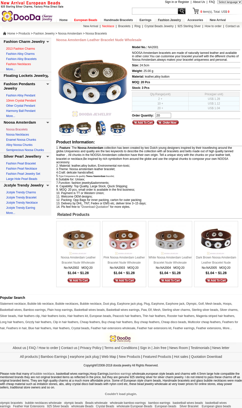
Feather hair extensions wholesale (113, 328)
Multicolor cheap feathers (204, 322)
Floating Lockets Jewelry (25, 75)
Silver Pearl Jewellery (22, 156)
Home (63, 20)
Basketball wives (11, 310)
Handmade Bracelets (118, 20)
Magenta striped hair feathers (215, 316)
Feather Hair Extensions (28, 406)
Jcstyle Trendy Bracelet (21, 197)
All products (29, 357)
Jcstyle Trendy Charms (21, 192)
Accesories (195, 20)
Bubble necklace (90, 303)
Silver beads (8, 316)
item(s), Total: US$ (215, 11)
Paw (144, 310)
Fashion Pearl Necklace (21, 168)
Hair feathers (61, 328)
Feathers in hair (16, 328)
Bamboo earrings (34, 310)
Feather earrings (184, 328)
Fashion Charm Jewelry (24, 41)
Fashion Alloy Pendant (20, 95)
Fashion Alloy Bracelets (21, 59)
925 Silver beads (58, 406)
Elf (150, 310)
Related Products (72, 214)
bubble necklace (44, 373)
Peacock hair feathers (127, 316)
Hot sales (181, 357)
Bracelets (124, 26)
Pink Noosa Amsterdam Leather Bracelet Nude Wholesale (124, 260)
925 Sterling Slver (189, 26)
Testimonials (200, 348)
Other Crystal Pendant (20, 105)
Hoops (227, 303)
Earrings (146, 20)
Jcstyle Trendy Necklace (22, 202)
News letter (220, 348)
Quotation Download (206, 357)
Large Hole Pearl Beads (21, 179)
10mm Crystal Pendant (21, 100)
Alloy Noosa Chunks (19, 145)
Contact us (233, 26)
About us (19, 348)
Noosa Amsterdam (70, 33)
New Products (129, 357)
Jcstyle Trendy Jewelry (24, 185)
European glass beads (216, 406)
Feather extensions (208, 328)
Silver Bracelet (189, 406)
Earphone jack (175, 303)
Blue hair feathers (39, 328)
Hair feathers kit (77, 316)
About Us (199, 2)
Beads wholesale (96, 403)
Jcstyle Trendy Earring (20, 208)
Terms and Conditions (120, 348)
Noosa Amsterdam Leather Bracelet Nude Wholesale (78, 260)
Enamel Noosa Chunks (21, 139)
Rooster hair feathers (181, 316)
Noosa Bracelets (96, 33)
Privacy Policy (90, 348)
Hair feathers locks (53, 316)
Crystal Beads (105, 406)
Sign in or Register (177, 2)
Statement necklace (13, 303)
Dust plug (109, 303)
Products (24, 33)
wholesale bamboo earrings (128, 403)
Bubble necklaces (66, 303)
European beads (100, 316)
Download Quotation (95, 207)
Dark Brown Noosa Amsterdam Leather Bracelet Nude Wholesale (216, 260)
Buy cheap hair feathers (117, 322)
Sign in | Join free (153, 348)
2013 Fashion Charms (20, 48)
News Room (179, 348)
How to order (213, 26)
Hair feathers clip (29, 316)
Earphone (157, 303)
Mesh (156, 310)
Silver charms (229, 310)
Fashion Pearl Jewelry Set (23, 173)
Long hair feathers (12, 322)
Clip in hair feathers (65, 322)
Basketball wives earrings (122, 310)
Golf (201, 303)
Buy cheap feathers (146, 322)
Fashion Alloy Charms (20, 54)
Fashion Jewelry (169, 20)
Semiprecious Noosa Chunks (25, 150)
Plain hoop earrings (59, 310)
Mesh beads (213, 303)
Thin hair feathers (154, 316)
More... (10, 69)
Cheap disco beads (173, 322)
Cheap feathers (90, 322)
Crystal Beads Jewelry (159, 26)
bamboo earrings (120, 373)
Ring (137, 26)
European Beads (85, 20)
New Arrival (218, 20)
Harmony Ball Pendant (20, 111)
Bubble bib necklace (40, 303)
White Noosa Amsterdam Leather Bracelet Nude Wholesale (170, 260)
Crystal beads (80, 328)
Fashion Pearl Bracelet (21, 163)
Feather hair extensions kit (154, 328)
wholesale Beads (82, 406)
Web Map (108, 357)
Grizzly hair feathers (38, 322)
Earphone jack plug (129, 303)
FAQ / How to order (43, 348)
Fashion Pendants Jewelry (19, 86)
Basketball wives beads (89, 310)
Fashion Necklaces (18, 64)
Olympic (191, 303)
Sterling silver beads (205, 310)
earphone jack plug (84, 357)
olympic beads (73, 403)
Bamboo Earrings (54, 357)
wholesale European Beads (134, 406)
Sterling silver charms (176, 310)
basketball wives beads (188, 403)
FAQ (212, 2)
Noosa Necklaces (17, 134)
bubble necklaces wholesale (43, 403)
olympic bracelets (11, 403)
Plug (147, 303)
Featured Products (157, 357)
